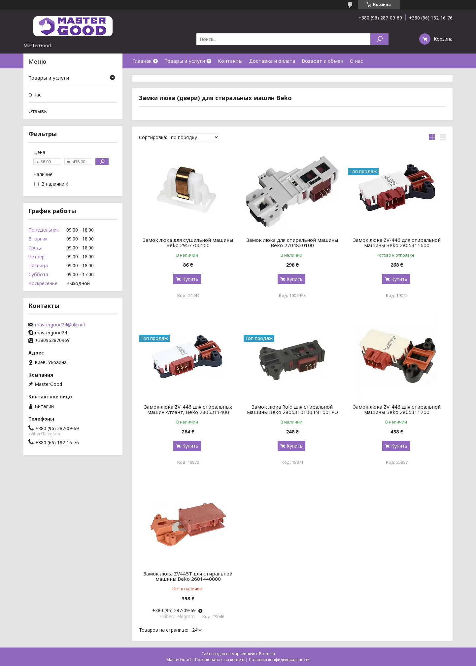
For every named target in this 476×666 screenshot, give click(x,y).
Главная (142, 60)
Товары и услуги (184, 60)
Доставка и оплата (272, 60)
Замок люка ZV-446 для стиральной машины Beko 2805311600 (397, 242)
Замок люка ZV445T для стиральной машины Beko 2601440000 (188, 576)
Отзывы (38, 111)
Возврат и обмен (322, 60)
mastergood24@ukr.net (60, 325)
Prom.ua (267, 653)
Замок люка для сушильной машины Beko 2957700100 (188, 242)
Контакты (230, 60)
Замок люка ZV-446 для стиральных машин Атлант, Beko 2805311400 (188, 409)
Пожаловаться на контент (220, 659)
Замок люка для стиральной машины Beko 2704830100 (292, 242)
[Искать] (379, 39)
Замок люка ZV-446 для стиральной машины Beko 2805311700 (397, 409)
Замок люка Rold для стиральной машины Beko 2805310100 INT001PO (292, 409)
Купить (190, 279)
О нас (356, 60)
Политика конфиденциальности (279, 659)
